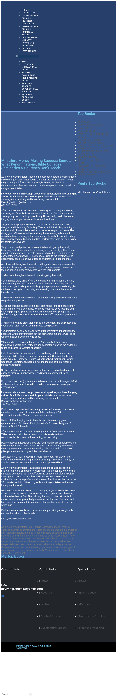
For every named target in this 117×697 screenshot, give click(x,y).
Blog (9, 680)
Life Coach (28, 64)
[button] (27, 56)
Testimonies (29, 51)
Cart (9, 685)
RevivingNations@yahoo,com (22, 589)
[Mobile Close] (1, 653)
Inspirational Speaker (30, 27)
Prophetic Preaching (28, 44)
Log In (10, 688)
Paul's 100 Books (92, 183)
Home (25, 62)
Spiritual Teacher (27, 33)
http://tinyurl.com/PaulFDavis (94, 192)
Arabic (10, 669)
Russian (11, 666)
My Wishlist (13, 682)
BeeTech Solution (72, 645)
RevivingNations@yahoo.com (16, 202)
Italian (10, 671)
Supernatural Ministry (30, 38)
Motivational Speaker (30, 17)
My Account (14, 677)
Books (25, 100)
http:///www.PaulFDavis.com (16, 518)
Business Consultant (29, 22)
